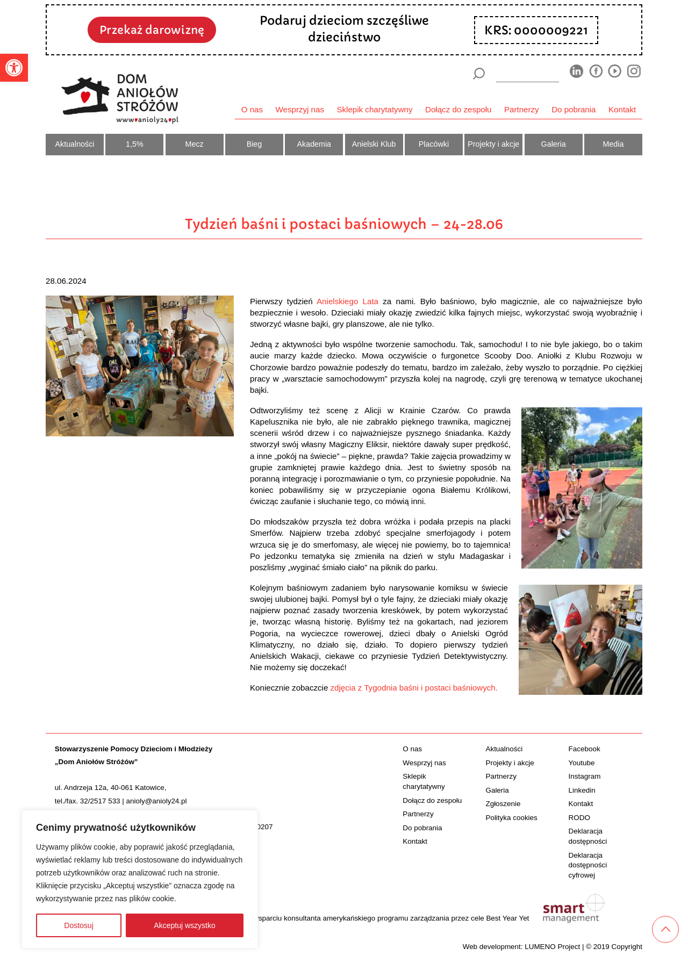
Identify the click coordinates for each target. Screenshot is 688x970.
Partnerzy (521, 109)
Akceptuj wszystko (184, 925)
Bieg (254, 144)
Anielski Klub (374, 144)
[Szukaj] (478, 74)
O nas (252, 109)
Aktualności (75, 144)
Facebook (584, 749)
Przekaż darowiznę (151, 30)
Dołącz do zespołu (458, 109)
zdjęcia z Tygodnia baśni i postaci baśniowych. (414, 687)
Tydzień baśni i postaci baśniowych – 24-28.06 (344, 224)
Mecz (194, 144)
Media (613, 144)
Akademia (314, 144)
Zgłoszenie (502, 804)
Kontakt (622, 109)
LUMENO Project (552, 947)
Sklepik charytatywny (374, 109)
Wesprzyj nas (300, 109)
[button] (14, 68)
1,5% (135, 144)
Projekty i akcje (493, 144)
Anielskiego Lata (347, 301)
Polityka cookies (511, 818)
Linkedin (582, 790)
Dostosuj (78, 925)
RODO (579, 818)
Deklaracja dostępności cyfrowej (588, 865)
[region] (140, 879)
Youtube (582, 763)
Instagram (585, 776)
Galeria (553, 144)
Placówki (434, 144)
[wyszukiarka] (528, 73)
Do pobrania (573, 109)
